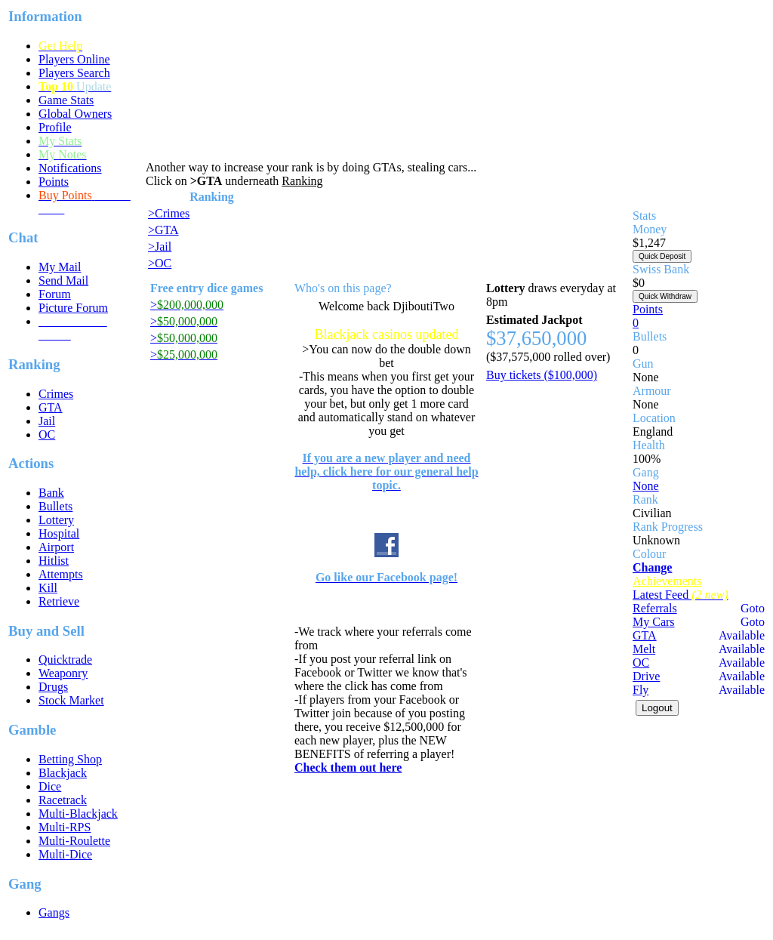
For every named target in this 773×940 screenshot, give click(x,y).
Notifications (70, 168)
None (646, 485)
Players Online (74, 59)
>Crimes (168, 213)
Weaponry (63, 673)
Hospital (58, 533)
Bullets (55, 506)
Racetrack (62, 800)
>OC (159, 263)
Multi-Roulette (74, 840)
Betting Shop (70, 759)
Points (53, 181)
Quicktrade (65, 659)
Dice (49, 786)
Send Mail (63, 280)
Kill (47, 587)
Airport (56, 547)
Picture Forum (73, 307)
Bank (51, 492)
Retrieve (58, 601)
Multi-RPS (64, 827)
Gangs (53, 912)
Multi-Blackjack (78, 813)
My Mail (59, 266)
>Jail (159, 246)
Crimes (55, 393)
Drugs (53, 686)
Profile (55, 127)
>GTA (163, 229)
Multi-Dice (65, 854)
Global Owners (75, 113)
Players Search (74, 72)
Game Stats (66, 100)
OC (46, 434)
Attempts (60, 574)
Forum (54, 294)
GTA (50, 407)
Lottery (56, 519)
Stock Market (71, 700)
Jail (46, 421)
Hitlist (53, 560)
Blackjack (62, 772)
